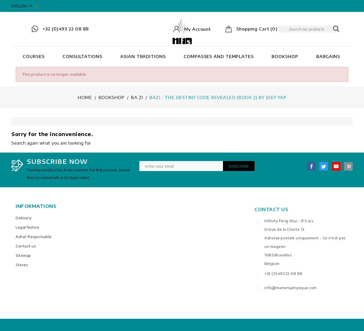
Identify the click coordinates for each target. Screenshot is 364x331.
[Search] (309, 29)
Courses (33, 56)
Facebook (311, 168)
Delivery (23, 221)
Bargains (328, 56)
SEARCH (336, 29)
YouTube (336, 168)
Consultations (82, 56)
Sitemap (23, 259)
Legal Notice (27, 231)
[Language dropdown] (22, 6)
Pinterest (348, 168)
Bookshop (285, 56)
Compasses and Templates (219, 56)
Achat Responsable (34, 240)
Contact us (26, 249)
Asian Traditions (143, 56)
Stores (22, 268)
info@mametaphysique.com (290, 294)
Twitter (323, 168)
